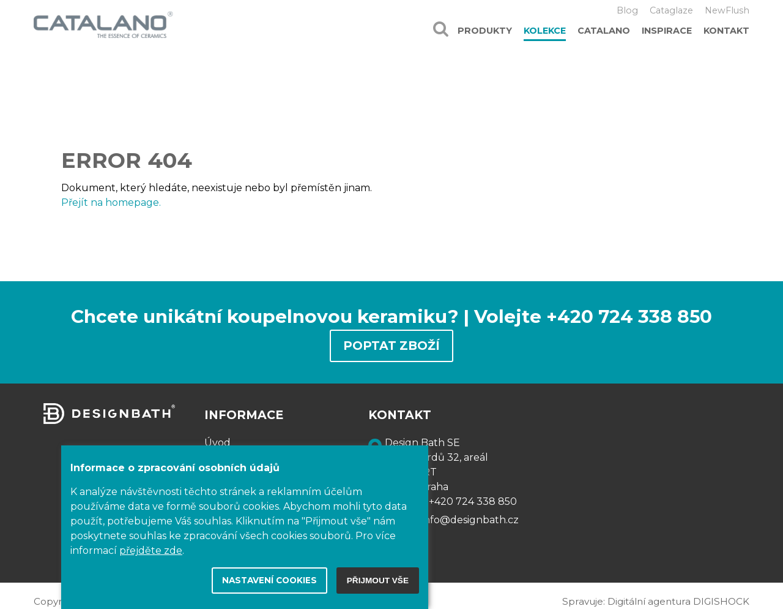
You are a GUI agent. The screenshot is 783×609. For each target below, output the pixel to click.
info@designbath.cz (470, 520)
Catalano (603, 30)
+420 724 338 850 (473, 501)
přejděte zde (150, 550)
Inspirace (667, 30)
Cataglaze (671, 10)
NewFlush (727, 10)
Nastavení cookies (269, 580)
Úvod (217, 442)
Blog (627, 10)
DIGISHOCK (721, 601)
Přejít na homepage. (111, 202)
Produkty (485, 30)
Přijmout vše (378, 580)
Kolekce (545, 30)
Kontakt (726, 30)
